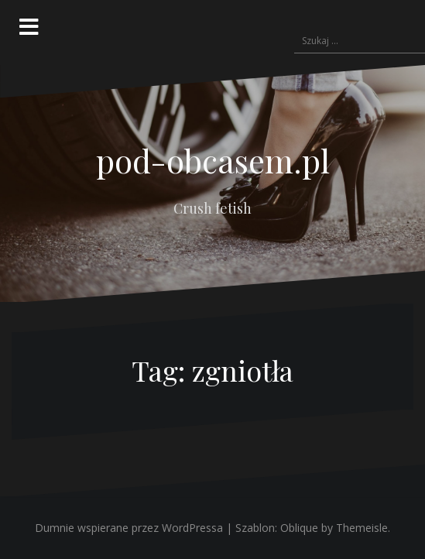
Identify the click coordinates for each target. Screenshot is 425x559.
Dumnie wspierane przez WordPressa (129, 527)
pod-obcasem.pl (213, 160)
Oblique (299, 527)
